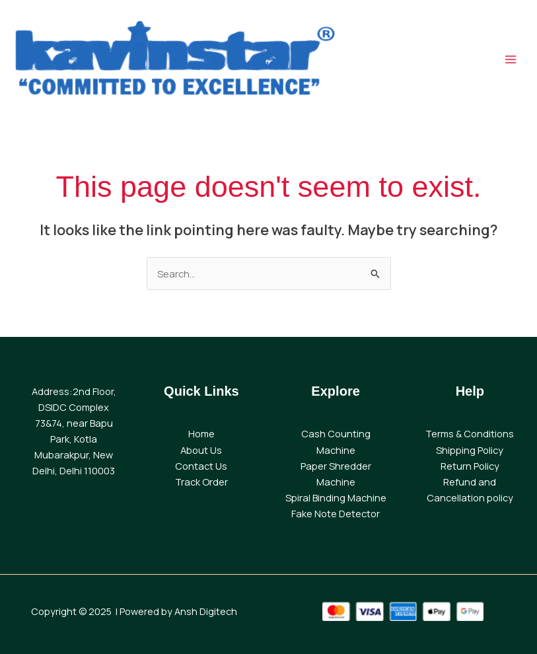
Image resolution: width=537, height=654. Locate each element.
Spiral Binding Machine (335, 497)
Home (201, 433)
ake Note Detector (338, 513)
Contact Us (201, 465)
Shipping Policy (469, 449)
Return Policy (470, 465)
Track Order (201, 481)
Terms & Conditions (469, 433)
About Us (201, 449)
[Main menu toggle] (510, 59)
